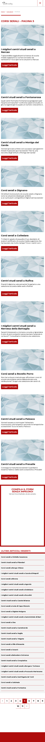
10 (18, 706)
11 (22, 706)
